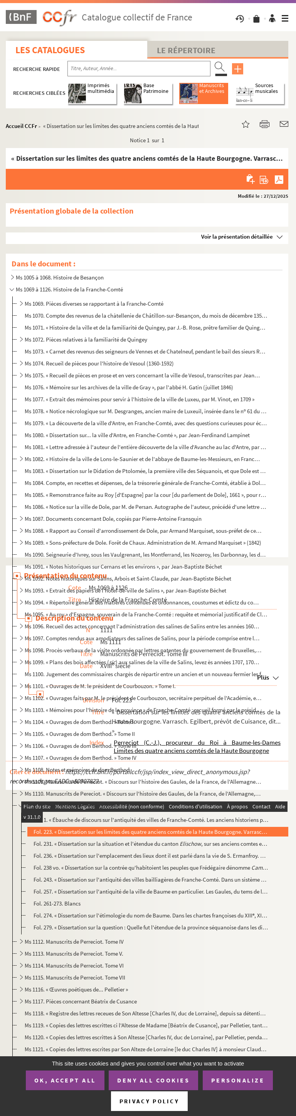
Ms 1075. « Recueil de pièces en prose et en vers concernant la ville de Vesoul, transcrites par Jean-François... (143, 375)
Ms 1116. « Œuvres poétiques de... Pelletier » (76, 989)
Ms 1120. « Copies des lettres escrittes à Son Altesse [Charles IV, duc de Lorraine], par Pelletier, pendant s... (146, 1037)
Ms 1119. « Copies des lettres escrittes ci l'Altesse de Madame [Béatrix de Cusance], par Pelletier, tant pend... (146, 1025)
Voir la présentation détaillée (237, 236)
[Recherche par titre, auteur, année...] (138, 68)
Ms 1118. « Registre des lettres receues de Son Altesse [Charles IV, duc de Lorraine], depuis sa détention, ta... (146, 1013)
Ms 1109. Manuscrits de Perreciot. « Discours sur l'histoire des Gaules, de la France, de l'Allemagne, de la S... (143, 781)
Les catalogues (50, 50)
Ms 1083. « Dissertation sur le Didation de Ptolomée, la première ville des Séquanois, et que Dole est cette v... (146, 471)
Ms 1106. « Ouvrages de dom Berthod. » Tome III (80, 745)
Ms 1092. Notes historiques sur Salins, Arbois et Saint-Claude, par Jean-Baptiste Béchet (128, 578)
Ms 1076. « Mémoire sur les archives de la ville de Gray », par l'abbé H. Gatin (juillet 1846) (129, 387)
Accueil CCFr (21, 126)
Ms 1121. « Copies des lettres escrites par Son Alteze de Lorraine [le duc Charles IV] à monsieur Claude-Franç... (146, 1049)
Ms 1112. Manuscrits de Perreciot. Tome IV (74, 941)
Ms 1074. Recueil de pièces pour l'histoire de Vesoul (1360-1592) (99, 363)
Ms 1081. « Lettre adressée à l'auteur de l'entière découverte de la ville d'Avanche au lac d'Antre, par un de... (146, 447)
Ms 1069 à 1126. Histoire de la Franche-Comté (69, 289)
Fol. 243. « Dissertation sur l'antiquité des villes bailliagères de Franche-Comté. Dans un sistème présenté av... (151, 879)
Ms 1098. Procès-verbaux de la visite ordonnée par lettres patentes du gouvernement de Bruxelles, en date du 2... (143, 650)
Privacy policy (149, 1101)
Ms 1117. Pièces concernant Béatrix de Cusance (81, 1001)
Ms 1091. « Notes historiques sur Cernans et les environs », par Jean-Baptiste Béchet (123, 566)
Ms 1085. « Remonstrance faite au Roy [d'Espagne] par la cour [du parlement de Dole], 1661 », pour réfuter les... (146, 494)
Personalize (238, 1080)
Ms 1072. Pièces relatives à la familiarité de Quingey (86, 339)
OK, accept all (65, 1080)
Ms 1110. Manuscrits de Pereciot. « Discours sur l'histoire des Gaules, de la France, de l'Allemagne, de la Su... (143, 793)
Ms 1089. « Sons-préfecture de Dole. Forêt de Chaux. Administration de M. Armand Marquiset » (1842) (143, 542)
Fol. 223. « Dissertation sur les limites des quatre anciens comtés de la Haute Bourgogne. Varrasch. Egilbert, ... (151, 831)
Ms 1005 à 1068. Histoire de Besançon (60, 277)
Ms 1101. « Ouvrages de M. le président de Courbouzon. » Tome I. (100, 686)
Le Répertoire (186, 50)
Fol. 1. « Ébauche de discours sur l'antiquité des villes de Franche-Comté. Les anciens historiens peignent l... (151, 819)
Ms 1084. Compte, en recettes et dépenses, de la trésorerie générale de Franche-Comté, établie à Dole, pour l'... (146, 482)
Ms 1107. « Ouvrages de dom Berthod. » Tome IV (80, 757)
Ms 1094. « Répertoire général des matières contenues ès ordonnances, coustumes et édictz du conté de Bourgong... (143, 602)
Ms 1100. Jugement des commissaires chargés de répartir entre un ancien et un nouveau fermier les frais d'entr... (146, 674)
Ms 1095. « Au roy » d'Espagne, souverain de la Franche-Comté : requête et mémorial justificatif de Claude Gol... (146, 614)
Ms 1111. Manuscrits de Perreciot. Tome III (74, 805)
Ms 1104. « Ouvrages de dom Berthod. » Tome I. (80, 721)
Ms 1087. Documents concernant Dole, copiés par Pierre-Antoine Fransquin (113, 518)
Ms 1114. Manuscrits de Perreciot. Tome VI (74, 965)
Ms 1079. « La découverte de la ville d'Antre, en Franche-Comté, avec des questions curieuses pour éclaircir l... (146, 423)
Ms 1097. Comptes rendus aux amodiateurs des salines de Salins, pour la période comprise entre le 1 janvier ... (143, 638)
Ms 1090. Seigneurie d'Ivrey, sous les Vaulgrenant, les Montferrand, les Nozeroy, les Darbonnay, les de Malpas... (146, 554)
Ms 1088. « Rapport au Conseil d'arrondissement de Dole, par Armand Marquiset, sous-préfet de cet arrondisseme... (143, 530)
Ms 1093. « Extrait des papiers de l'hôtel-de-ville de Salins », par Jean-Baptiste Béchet (125, 590)
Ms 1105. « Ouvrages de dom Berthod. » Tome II (80, 733)
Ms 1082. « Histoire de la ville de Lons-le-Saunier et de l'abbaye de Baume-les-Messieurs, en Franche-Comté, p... (143, 459)
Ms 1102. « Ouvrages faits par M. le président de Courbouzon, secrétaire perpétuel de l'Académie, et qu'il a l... (143, 698)
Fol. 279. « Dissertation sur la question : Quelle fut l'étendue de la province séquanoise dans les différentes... (151, 927)
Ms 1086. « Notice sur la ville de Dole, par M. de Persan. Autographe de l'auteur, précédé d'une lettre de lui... (146, 506)
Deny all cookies (153, 1080)
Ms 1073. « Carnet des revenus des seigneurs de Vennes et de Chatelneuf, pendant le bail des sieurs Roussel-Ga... (146, 351)
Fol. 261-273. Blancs (57, 903)
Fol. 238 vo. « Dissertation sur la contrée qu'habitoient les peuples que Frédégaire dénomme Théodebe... (151, 867)
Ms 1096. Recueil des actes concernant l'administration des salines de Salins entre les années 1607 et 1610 (143, 626)
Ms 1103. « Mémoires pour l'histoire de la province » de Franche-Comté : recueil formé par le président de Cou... (143, 710)
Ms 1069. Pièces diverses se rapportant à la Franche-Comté (94, 303)
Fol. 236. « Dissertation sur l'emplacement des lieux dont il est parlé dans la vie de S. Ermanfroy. (151, 855)
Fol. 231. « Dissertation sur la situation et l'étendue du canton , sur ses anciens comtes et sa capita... (151, 843)
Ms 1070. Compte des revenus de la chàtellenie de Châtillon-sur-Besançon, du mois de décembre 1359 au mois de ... (146, 315)
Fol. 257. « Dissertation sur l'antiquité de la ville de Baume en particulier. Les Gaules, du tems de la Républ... (151, 891)
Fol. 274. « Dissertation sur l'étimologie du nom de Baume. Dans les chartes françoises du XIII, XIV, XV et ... (151, 915)
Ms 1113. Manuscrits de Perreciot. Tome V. (74, 953)
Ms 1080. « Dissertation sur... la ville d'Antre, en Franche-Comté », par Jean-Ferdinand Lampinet (137, 435)
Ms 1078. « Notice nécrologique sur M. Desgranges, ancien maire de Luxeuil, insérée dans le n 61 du (146, 411)
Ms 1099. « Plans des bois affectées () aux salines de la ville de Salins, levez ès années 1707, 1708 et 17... (143, 662)
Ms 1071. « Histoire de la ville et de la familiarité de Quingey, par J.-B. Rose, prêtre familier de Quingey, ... (146, 327)
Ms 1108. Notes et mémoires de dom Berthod (77, 769)
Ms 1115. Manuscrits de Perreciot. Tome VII (75, 977)
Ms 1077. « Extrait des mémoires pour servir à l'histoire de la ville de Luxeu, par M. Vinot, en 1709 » (139, 399)
